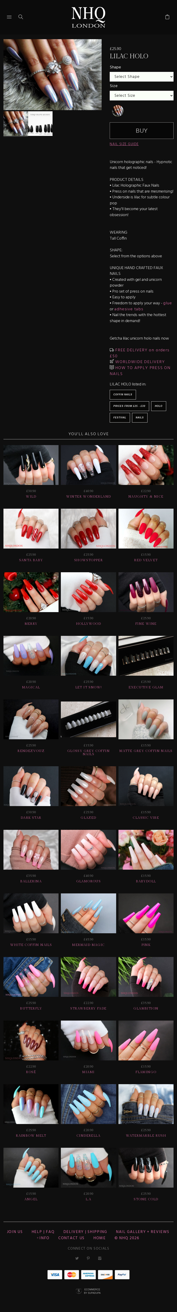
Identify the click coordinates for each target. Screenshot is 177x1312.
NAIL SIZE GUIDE (124, 144)
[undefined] (118, 111)
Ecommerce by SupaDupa (92, 1291)
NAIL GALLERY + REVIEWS (142, 1232)
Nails (140, 417)
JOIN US (15, 1232)
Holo (158, 406)
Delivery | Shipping (85, 1232)
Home (99, 1238)
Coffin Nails (122, 394)
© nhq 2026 (127, 1238)
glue (167, 303)
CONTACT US (71, 1238)
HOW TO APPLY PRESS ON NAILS (140, 371)
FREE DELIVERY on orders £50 (139, 353)
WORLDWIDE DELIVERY (139, 362)
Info (44, 1238)
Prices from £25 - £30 (129, 406)
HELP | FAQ (43, 1232)
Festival (119, 417)
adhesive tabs (128, 309)
